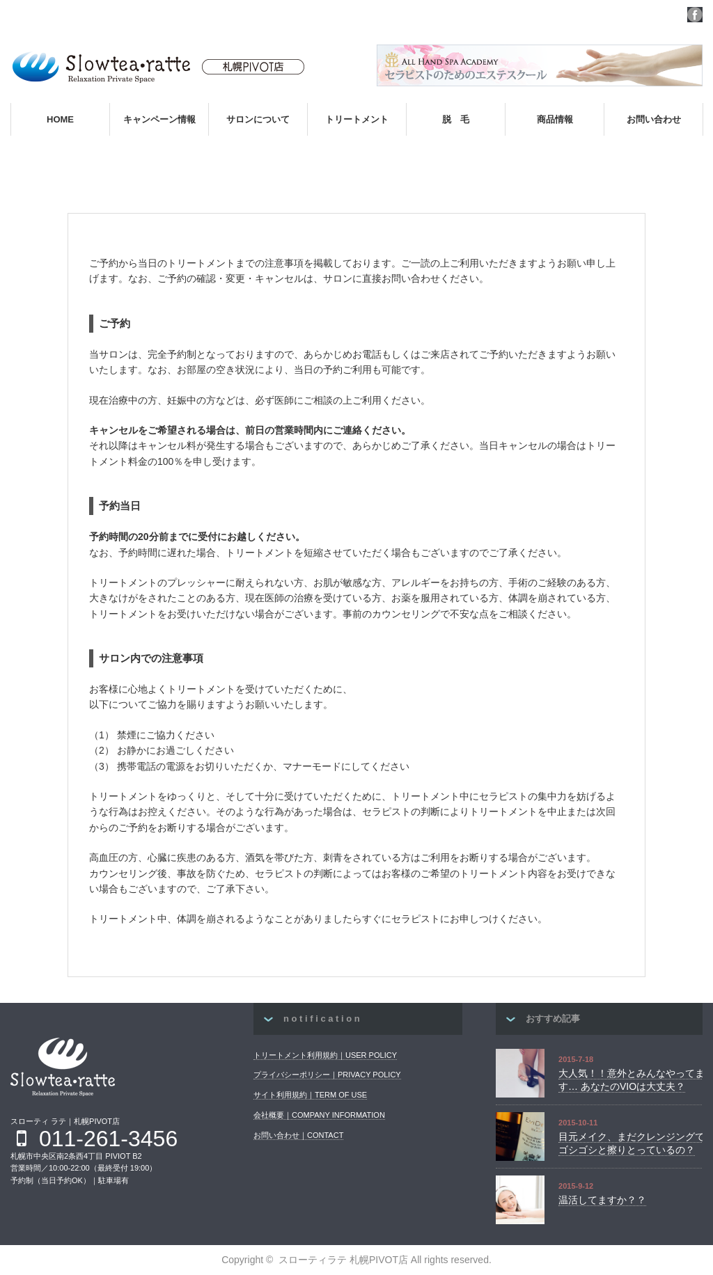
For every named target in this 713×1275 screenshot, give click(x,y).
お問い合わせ (654, 119)
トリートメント (357, 119)
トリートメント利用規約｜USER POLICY (325, 1055)
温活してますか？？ (602, 1199)
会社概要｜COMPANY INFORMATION (319, 1115)
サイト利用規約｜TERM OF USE (310, 1095)
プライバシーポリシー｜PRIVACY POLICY (327, 1074)
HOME (60, 119)
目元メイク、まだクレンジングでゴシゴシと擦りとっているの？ (631, 1143)
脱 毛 (455, 119)
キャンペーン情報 (159, 119)
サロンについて (258, 119)
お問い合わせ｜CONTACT (298, 1135)
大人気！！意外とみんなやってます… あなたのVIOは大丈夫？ (631, 1080)
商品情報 (555, 119)
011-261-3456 (108, 1138)
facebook (695, 14)
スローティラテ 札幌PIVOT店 (343, 1259)
